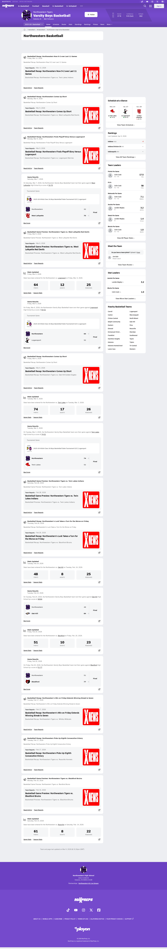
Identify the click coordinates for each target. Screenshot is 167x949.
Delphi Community (114, 322)
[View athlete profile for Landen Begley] (126, 204)
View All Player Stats (125, 238)
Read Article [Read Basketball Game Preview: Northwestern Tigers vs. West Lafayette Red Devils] (28, 263)
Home (48, 24)
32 (85, 209)
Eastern (110, 325)
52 (85, 340)
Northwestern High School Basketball (58, 29)
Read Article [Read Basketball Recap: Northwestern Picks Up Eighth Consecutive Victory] (28, 770)
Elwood (110, 328)
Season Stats (37, 293)
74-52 (43, 434)
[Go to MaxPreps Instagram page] (83, 910)
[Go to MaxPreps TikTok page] (68, 910)
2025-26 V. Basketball (34, 24)
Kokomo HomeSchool (115, 345)
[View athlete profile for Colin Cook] (126, 171)
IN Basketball (41, 29)
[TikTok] (142, 1)
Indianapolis (112, 151)
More (109, 24)
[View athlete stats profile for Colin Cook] (116, 291)
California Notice (97, 919)
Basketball (31, 29)
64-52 (43, 310)
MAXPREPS (6, 1)
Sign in (159, 6)
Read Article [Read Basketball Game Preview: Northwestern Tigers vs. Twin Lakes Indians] (28, 512)
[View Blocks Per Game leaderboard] (135, 292)
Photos (95, 24)
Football (35, 6)
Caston (110, 315)
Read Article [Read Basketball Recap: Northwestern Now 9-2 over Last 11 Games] (28, 88)
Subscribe (58, 919)
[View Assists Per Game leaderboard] (135, 282)
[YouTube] (147, 1)
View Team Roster (125, 264)
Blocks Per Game (113, 288)
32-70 (50, 185)
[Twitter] (157, 1)
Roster (64, 24)
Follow (91, 14)
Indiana (110, 141)
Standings (78, 24)
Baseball (45, 6)
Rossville (61, 825)
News (102, 24)
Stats (70, 24)
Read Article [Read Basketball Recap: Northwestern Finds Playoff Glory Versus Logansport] (28, 168)
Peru (131, 325)
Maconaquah (134, 315)
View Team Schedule (125, 125)
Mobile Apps (47, 919)
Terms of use (83, 919)
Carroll (110, 311)
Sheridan (133, 332)
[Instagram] (152, 1)
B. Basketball (23, 6)
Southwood (133, 335)
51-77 (40, 667)
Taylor (132, 339)
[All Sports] (81, 6)
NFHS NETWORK (26, 1)
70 (85, 215)
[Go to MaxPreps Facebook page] (99, 910)
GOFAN (15, 1)
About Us (36, 919)
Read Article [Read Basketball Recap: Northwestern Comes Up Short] (28, 128)
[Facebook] (162, 1)
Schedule (56, 24)
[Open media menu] (150, 6)
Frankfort (111, 335)
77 (85, 682)
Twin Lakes (62, 403)
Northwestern (34, 209)
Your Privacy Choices (114, 919)
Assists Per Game (113, 278)
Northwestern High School (83, 871)
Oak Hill (60, 567)
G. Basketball (58, 6)
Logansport (62, 278)
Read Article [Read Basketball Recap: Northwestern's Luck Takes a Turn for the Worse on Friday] (28, 553)
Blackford (61, 636)
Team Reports (30, 68)
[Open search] (145, 6)
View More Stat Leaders (126, 298)
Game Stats (27, 293)
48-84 (40, 599)
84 (85, 613)
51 (85, 675)
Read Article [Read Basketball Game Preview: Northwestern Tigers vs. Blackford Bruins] (28, 810)
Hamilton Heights (114, 339)
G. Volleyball (71, 6)
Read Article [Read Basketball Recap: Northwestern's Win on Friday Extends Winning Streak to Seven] (28, 729)
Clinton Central (113, 318)
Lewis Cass (111, 349)
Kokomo (111, 342)
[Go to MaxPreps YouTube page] (76, 910)
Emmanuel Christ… (114, 332)
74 (85, 458)
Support (129, 919)
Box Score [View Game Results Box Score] (27, 223)
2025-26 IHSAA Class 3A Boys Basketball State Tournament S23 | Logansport (56, 199)
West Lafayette (34, 215)
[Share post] (99, 87)
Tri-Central (133, 345)
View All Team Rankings (126, 157)
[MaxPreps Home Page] (24, 29)
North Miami (134, 318)
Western (132, 349)
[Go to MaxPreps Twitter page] (91, 910)
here (138, 252)
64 (85, 334)
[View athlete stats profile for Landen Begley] (116, 282)
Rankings (87, 24)
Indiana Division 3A (114, 146)
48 (85, 607)
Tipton (132, 342)
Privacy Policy (70, 919)
